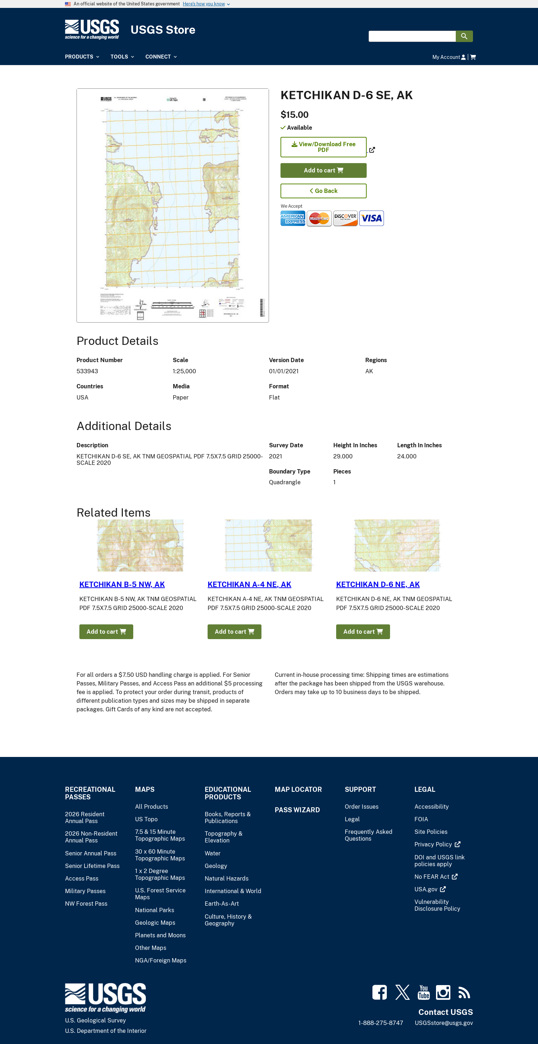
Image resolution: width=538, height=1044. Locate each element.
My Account (449, 57)
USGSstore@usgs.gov (444, 1023)
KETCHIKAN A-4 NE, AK (249, 584)
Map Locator (298, 789)
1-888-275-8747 (380, 1023)
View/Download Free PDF (324, 147)
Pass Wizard (297, 810)
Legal (424, 789)
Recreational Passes (90, 793)
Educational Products (228, 793)
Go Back (324, 191)
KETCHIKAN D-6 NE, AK (378, 584)
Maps (144, 789)
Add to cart (323, 170)
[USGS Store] (269, 29)
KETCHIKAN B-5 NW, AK (122, 584)
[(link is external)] (324, 150)
